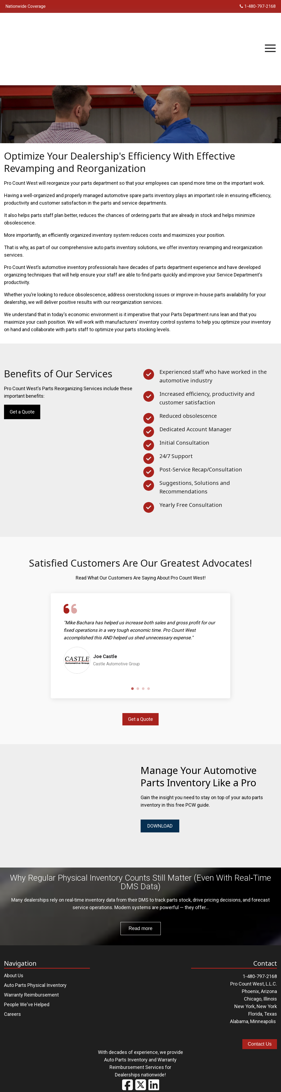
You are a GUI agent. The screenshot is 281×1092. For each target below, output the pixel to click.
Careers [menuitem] (12, 1009)
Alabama (239, 1017)
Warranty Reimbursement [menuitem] (31, 990)
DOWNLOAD (160, 826)
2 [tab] (138, 689)
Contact (181, 1082)
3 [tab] (143, 689)
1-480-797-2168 (258, 6)
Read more (140, 924)
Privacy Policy (152, 1082)
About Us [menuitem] (13, 971)
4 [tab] (148, 689)
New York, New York (255, 1002)
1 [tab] (132, 689)
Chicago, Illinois (260, 994)
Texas (270, 1009)
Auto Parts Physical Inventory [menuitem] (35, 980)
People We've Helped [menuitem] (26, 1000)
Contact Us (260, 1039)
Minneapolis (263, 1017)
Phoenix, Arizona (259, 987)
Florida (255, 1009)
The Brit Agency (237, 1082)
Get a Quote (22, 412)
